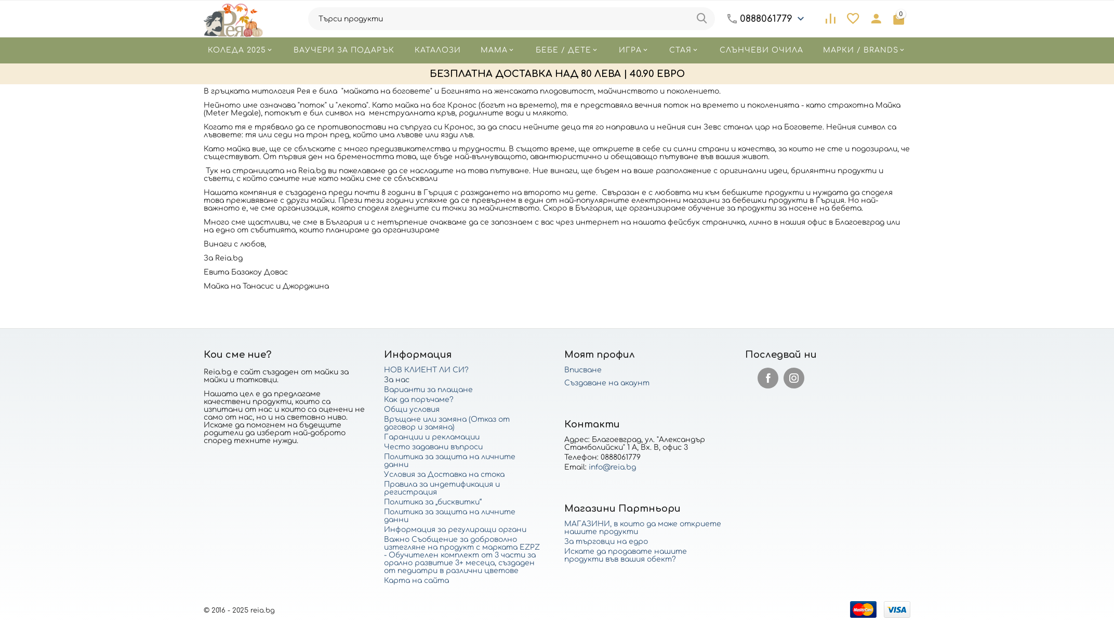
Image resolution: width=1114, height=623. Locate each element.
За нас (396, 380)
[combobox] (511, 18)
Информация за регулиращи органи (455, 530)
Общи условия (412, 409)
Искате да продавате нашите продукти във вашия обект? (625, 555)
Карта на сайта (416, 581)
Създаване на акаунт (606, 383)
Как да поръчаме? (419, 400)
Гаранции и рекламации (432, 437)
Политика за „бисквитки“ (433, 502)
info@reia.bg (612, 467)
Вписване (583, 370)
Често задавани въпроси (433, 447)
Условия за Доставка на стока (444, 474)
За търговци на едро (606, 542)
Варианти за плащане (428, 390)
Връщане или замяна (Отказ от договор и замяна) (447, 423)
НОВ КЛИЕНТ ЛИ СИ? (426, 370)
